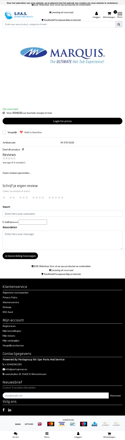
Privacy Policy (10, 297)
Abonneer (115, 395)
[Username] (62, 213)
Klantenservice (11, 302)
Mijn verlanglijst (11, 340)
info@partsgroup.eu (15, 369)
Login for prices (62, 121)
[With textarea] (62, 240)
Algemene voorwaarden (15, 292)
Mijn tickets (9, 335)
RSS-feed (8, 311)
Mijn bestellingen (12, 330)
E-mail (10, 221)
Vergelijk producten (13, 345)
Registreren (9, 325)
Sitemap (7, 307)
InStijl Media (68, 420)
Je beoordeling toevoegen (20, 255)
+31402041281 (12, 364)
